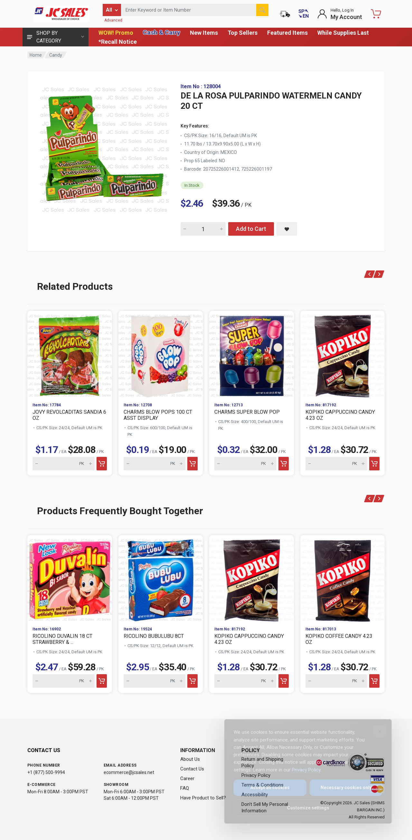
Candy (55, 55)
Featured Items (287, 32)
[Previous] (369, 274)
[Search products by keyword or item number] (194, 10)
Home (36, 55)
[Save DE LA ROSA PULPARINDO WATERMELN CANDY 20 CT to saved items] (286, 229)
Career (187, 778)
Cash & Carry (161, 32)
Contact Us (192, 769)
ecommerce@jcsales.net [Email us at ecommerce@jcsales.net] (129, 772)
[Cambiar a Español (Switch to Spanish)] (303, 14)
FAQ (184, 788)
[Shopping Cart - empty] (376, 14)
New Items (204, 32)
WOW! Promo (115, 32)
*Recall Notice (117, 41)
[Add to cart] (102, 463)
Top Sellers (243, 32)
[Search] (262, 10)
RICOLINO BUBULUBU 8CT (154, 636)
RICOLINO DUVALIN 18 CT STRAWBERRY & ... (62, 639)
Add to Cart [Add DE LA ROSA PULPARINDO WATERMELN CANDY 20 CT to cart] (251, 228)
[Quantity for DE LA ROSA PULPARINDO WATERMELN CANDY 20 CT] (203, 229)
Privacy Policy (301, 770)
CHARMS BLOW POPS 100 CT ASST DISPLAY (158, 415)
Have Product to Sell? (203, 798)
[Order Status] (285, 14)
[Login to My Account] (340, 14)
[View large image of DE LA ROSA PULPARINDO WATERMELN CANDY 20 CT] (104, 148)
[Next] (379, 274)
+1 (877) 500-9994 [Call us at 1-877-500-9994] (46, 772)
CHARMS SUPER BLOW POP (247, 412)
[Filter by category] (112, 10)
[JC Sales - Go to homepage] (61, 14)
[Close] (375, 731)
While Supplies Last (343, 32)
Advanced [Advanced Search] (113, 20)
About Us (190, 759)
